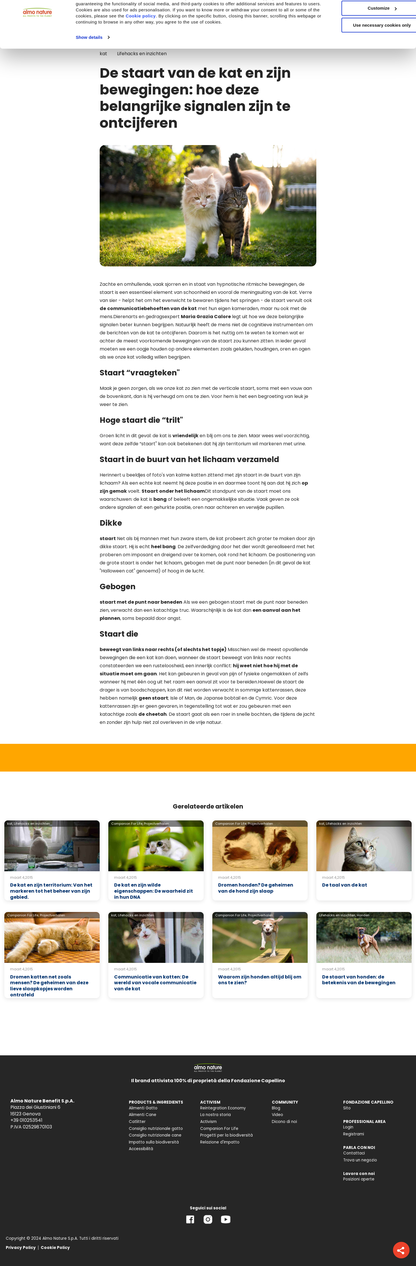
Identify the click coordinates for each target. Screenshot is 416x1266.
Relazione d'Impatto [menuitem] (219, 1142)
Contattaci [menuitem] (354, 1153)
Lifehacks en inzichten (32, 823)
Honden (363, 915)
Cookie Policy (55, 1247)
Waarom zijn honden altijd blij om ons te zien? (259, 980)
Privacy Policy (21, 1247)
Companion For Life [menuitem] (219, 1128)
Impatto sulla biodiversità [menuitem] (154, 1142)
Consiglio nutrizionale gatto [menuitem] (156, 1128)
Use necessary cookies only (368, 48)
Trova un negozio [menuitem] (360, 1160)
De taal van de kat (344, 885)
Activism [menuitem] (208, 1121)
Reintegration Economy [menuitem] (223, 1108)
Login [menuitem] (348, 1127)
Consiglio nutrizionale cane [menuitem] (155, 1135)
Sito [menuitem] (347, 1108)
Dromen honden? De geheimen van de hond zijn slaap (255, 888)
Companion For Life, (127, 823)
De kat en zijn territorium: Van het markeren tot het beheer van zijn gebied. (51, 891)
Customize (368, 31)
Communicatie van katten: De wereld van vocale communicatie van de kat (155, 983)
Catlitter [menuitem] (137, 1121)
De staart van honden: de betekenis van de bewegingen (358, 980)
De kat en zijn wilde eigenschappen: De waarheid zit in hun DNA (153, 891)
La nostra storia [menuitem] (215, 1114)
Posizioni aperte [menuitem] (358, 1179)
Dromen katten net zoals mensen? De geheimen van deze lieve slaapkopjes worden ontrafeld (49, 986)
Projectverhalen (156, 823)
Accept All (367, 14)
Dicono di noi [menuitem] (284, 1121)
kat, (10, 823)
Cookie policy (178, 38)
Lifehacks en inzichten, (337, 915)
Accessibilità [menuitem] (141, 1149)
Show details (89, 60)
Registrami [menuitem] (353, 1134)
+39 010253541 (26, 1120)
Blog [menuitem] (276, 1108)
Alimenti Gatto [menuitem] (143, 1108)
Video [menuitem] (277, 1114)
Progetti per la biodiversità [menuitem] (226, 1135)
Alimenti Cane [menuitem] (142, 1114)
